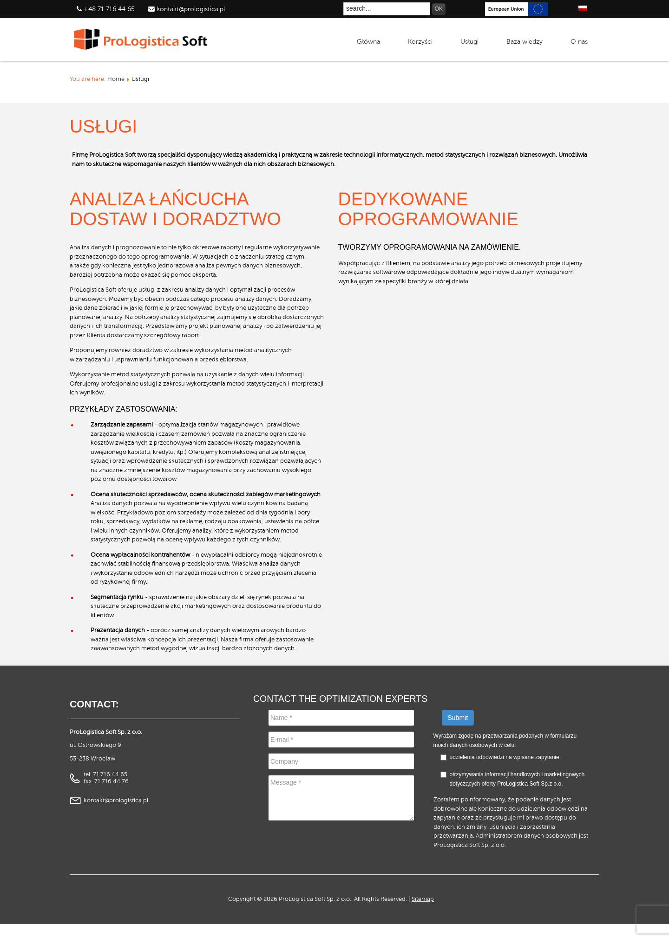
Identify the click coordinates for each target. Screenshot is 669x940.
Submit (458, 717)
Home (116, 79)
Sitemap (423, 899)
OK (439, 9)
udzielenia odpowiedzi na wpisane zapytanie (504, 757)
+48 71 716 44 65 (109, 9)
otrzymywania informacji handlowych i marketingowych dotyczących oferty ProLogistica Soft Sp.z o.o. (512, 779)
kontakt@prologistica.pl (190, 9)
